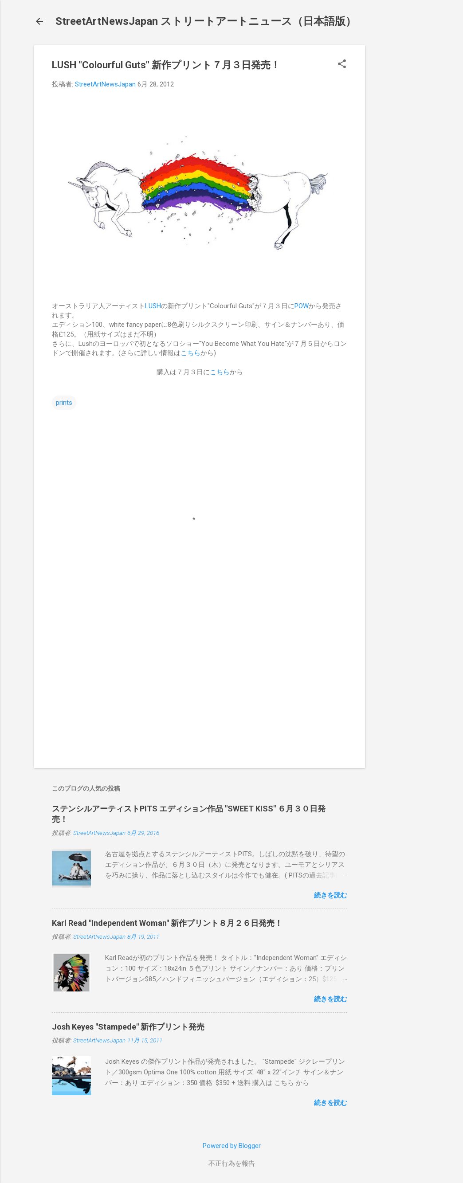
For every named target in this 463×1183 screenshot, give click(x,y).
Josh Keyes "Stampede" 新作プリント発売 (128, 1026)
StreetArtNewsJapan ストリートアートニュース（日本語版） (205, 21)
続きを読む (330, 895)
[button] (342, 65)
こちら (190, 353)
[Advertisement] (400, 178)
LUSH (153, 306)
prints (64, 403)
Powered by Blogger (232, 1146)
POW (301, 306)
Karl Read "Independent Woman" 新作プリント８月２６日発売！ (167, 923)
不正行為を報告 (231, 1163)
